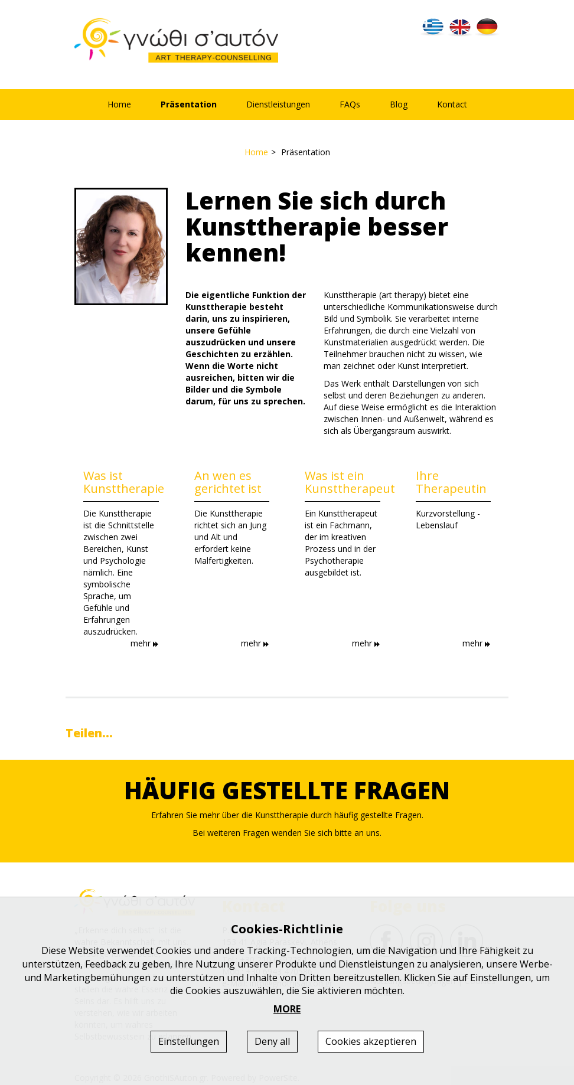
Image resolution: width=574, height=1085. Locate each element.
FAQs (350, 104)
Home (119, 104)
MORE (287, 1008)
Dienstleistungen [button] (278, 104)
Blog (398, 104)
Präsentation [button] (189, 104)
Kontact (452, 104)
